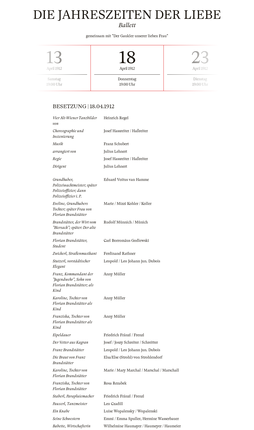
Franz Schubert (116, 144)
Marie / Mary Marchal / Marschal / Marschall (141, 370)
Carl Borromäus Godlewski (126, 240)
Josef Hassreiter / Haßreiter (126, 131)
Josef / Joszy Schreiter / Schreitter (131, 342)
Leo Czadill (113, 404)
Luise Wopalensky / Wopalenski (130, 411)
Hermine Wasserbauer (160, 419)
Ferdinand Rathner (119, 253)
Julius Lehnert (115, 151)
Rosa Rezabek (115, 383)
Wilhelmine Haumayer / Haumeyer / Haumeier (142, 426)
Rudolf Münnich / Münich (126, 222)
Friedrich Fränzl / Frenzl (124, 335)
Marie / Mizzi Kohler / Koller (128, 203)
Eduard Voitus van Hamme (126, 179)
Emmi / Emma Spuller (122, 419)
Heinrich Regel (116, 118)
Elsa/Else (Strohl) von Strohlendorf (133, 357)
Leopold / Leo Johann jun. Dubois (132, 261)
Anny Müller (114, 274)
